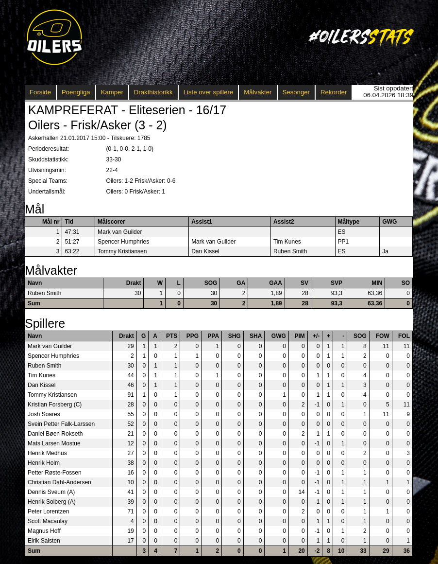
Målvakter (257, 92)
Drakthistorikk (153, 92)
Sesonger (296, 92)
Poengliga (76, 92)
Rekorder (333, 92)
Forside (40, 92)
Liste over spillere (209, 92)
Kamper (112, 92)
